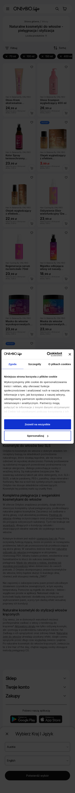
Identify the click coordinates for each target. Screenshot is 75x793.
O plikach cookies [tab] (59, 363)
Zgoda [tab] (13, 363)
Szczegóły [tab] (34, 363)
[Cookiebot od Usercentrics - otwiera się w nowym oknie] (47, 354)
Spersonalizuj (37, 435)
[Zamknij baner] (70, 354)
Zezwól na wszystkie (37, 424)
